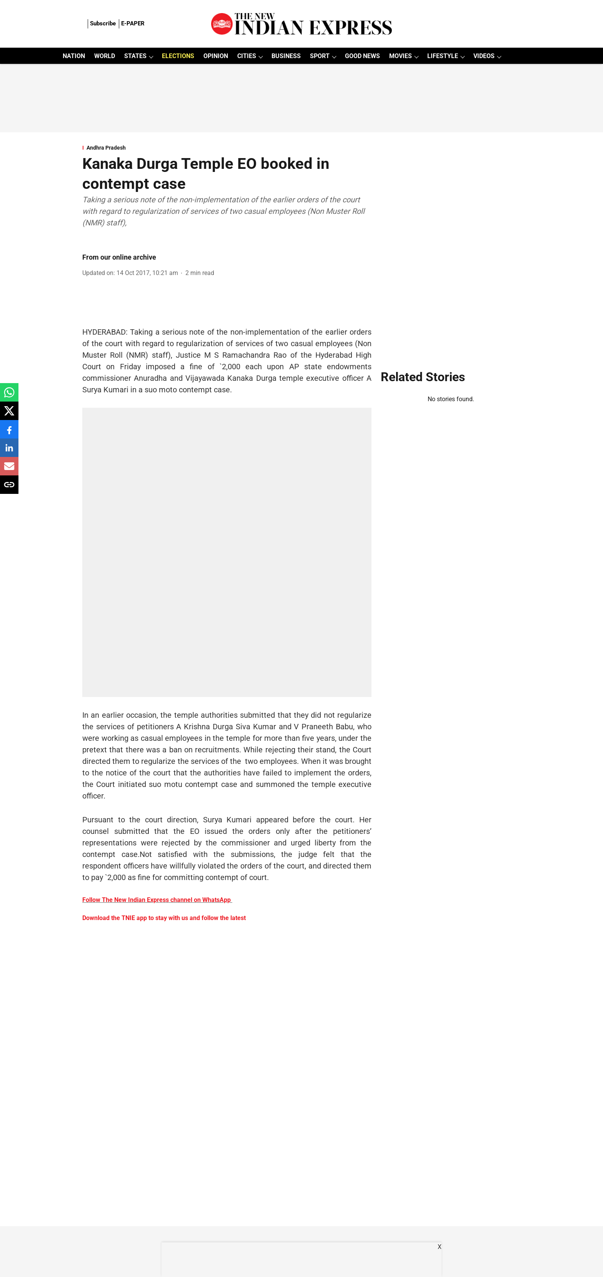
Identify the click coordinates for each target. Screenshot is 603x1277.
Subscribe (103, 23)
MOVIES (400, 56)
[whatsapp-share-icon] (9, 396)
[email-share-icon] (9, 470)
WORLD (104, 56)
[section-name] (226, 148)
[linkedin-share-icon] (9, 451)
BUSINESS (286, 56)
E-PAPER (133, 23)
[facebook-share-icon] (9, 433)
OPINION (215, 56)
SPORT (320, 56)
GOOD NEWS (362, 56)
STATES (135, 56)
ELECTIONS (178, 56)
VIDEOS (484, 56)
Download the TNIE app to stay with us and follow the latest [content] (164, 918)
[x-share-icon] (9, 414)
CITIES (246, 56)
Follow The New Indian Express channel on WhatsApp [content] (156, 900)
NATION (74, 56)
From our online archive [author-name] (119, 257)
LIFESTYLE (442, 56)
